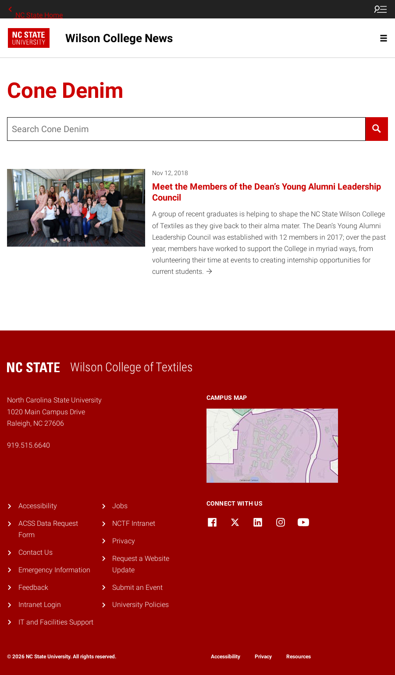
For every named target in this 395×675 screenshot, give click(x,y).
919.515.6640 (28, 445)
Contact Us (35, 552)
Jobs (120, 506)
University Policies (140, 604)
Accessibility (37, 506)
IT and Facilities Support (55, 622)
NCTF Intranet (133, 523)
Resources (298, 656)
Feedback (33, 587)
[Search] (377, 129)
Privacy (123, 541)
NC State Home (35, 9)
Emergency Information (54, 570)
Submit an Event (137, 587)
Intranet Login (39, 604)
